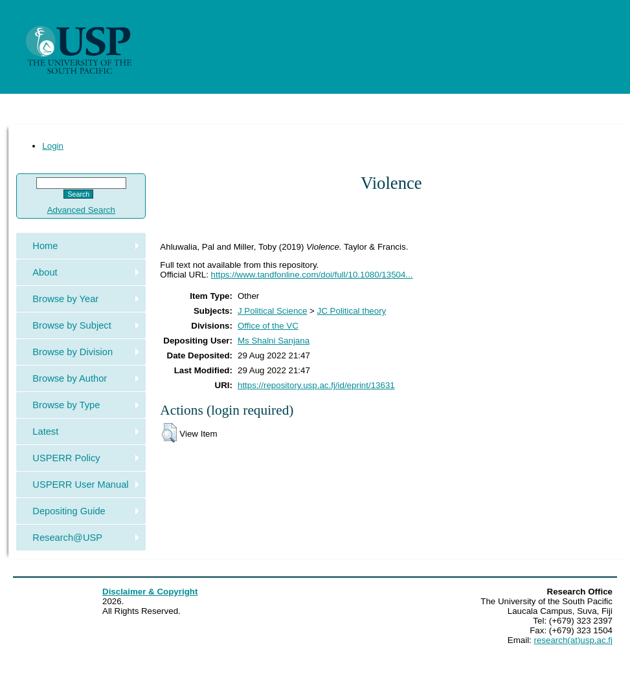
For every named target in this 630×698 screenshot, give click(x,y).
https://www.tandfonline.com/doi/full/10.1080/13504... (312, 274)
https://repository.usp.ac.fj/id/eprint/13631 (316, 385)
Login (52, 146)
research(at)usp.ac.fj (573, 640)
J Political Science (272, 311)
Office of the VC (268, 326)
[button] (169, 432)
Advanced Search (81, 210)
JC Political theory (352, 311)
